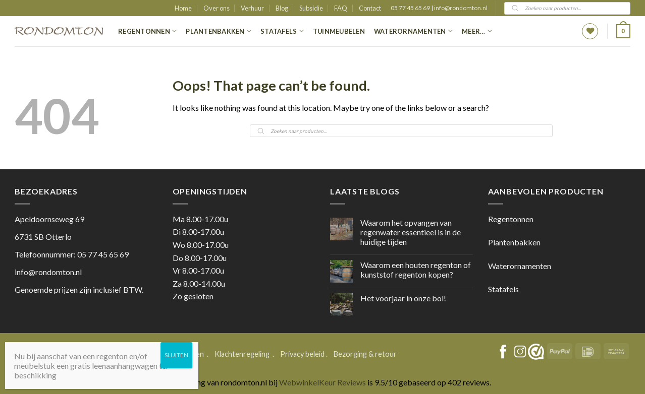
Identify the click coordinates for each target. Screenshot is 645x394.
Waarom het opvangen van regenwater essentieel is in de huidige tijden (410, 232)
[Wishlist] (590, 31)
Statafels (282, 31)
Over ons (216, 8)
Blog (282, 8)
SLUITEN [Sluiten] (176, 355)
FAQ (340, 8)
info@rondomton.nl (461, 8)
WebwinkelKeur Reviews (322, 382)
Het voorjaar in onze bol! (403, 298)
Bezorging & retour (365, 354)
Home (183, 8)
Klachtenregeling (242, 354)
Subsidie (311, 8)
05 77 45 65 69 (411, 8)
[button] (623, 31)
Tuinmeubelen (339, 31)
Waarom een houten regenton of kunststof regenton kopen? (415, 269)
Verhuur (252, 8)
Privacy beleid (302, 354)
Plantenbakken (218, 31)
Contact (370, 8)
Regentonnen (147, 31)
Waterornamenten (413, 31)
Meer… (477, 31)
